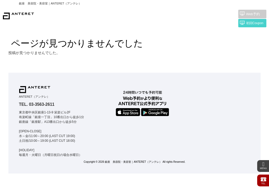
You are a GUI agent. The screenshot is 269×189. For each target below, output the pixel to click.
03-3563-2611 (41, 104)
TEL (263, 180)
